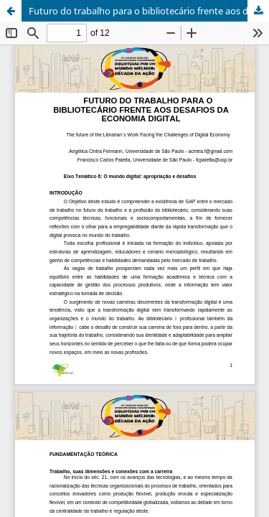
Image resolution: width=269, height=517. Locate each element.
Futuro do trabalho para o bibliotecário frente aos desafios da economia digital (149, 10)
